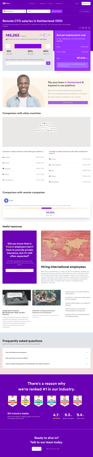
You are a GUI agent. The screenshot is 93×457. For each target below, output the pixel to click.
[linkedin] (89, 27)
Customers (43, 3)
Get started (86, 3)
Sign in (77, 3)
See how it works (68, 103)
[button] (44, 126)
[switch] (45, 35)
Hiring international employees (63, 267)
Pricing (51, 3)
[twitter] (86, 27)
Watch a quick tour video (52, 449)
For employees (85, 11)
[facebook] (83, 27)
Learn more (43, 39)
